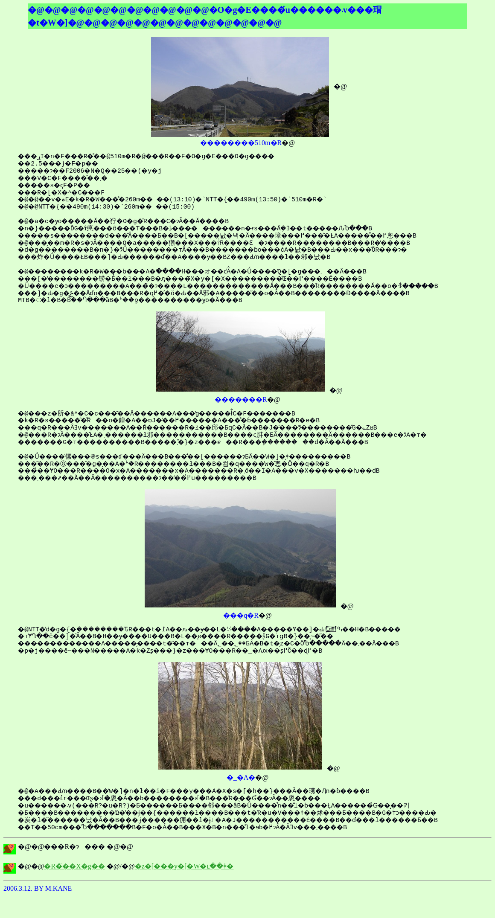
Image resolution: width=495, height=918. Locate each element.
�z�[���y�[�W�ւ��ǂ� (184, 866)
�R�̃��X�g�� (74, 866)
